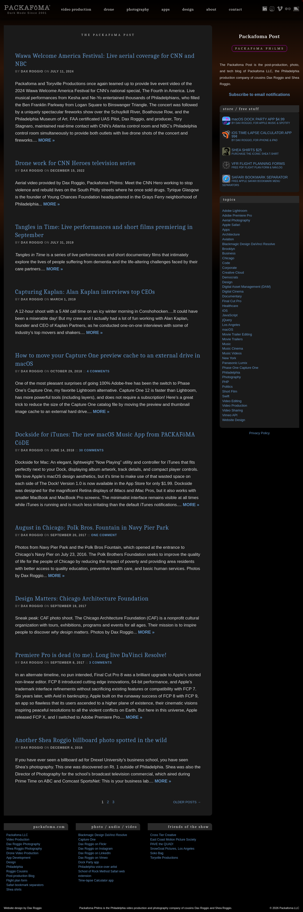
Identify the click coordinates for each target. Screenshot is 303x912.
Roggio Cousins (17, 871)
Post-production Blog (20, 876)
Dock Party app (88, 862)
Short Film (229, 391)
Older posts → (187, 802)
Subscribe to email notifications (259, 94)
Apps (166, 9)
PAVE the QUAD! (161, 844)
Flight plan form (16, 880)
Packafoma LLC (17, 835)
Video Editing (231, 401)
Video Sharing (232, 410)
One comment (104, 535)
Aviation (228, 239)
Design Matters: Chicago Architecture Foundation (82, 598)
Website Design (233, 420)
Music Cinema (232, 348)
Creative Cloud (233, 272)
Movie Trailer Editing (237, 334)
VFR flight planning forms (253, 165)
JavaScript (230, 315)
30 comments (91, 450)
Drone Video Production (22, 853)
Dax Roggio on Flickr (92, 844)
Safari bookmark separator (255, 181)
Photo (138, 9)
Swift (225, 396)
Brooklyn (228, 249)
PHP (225, 382)
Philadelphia (231, 372)
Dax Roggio (32, 71)
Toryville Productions (164, 857)
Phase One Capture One (240, 368)
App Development (18, 857)
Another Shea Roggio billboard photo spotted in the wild (91, 740)
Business (229, 253)
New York (229, 358)
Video (76, 9)
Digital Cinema (233, 291)
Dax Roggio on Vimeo (93, 857)
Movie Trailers (232, 339)
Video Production (234, 405)
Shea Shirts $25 (250, 151)
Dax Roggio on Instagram (95, 848)
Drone (109, 9)
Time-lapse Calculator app (96, 880)
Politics (227, 386)
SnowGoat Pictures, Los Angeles (172, 848)
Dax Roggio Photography (23, 844)
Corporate (229, 268)
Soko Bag (156, 853)
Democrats (230, 277)
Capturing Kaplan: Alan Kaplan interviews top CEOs (85, 291)
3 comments (100, 662)
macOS (227, 329)
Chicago (228, 258)
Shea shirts (13, 889)
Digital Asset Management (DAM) (246, 287)
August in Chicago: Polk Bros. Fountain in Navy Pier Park (92, 527)
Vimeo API (229, 415)
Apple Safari (231, 225)
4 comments (98, 371)
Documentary (232, 296)
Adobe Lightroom (234, 211)
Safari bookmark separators (24, 885)
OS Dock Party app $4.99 (256, 121)
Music (226, 344)
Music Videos (232, 353)
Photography (231, 377)
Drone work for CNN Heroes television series (75, 163)
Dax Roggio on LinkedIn (94, 853)
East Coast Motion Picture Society (173, 839)
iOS (225, 310)
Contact (235, 9)
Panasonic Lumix (234, 363)
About (211, 9)
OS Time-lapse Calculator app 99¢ (257, 136)
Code (226, 263)
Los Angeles (231, 325)
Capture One (87, 839)
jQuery (227, 320)
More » (46, 140)
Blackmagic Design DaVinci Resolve (248, 244)
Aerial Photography (236, 220)
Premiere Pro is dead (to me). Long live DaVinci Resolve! (91, 655)
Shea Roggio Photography (24, 848)
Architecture (231, 234)
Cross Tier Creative (163, 835)
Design (188, 9)
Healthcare (230, 306)
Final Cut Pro (231, 301)
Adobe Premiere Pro (237, 215)
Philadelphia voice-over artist (97, 867)
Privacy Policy (259, 433)
